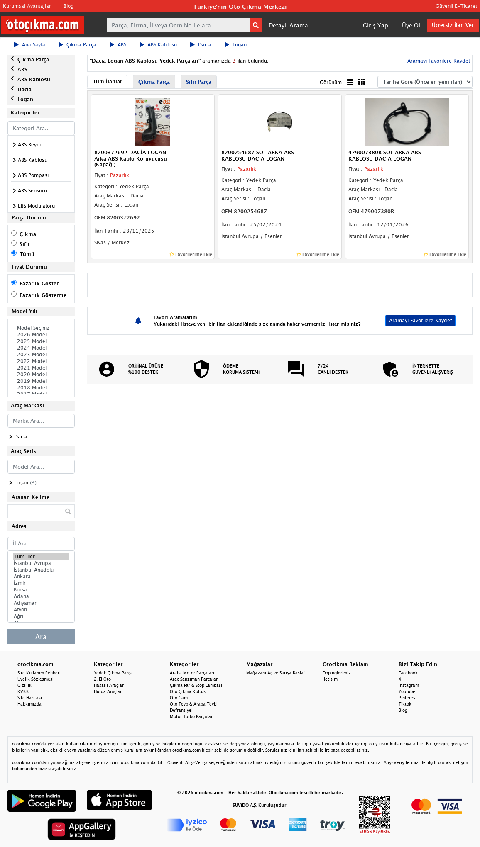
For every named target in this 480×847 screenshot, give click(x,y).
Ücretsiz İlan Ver (453, 25)
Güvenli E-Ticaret (456, 6)
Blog (68, 6)
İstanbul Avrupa (41, 563)
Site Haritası (29, 697)
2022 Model (41, 361)
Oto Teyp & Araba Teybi (194, 703)
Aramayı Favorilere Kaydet (438, 61)
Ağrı (41, 616)
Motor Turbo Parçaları (192, 716)
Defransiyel (181, 710)
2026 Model (41, 334)
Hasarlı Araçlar (109, 685)
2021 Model (41, 368)
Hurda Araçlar (108, 691)
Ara (41, 636)
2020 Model (41, 374)
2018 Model (41, 388)
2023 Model (41, 354)
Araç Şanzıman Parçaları (194, 679)
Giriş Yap (375, 25)
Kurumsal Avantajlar (27, 6)
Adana (41, 596)
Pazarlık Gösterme (43, 295)
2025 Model (41, 341)
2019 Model (41, 381)
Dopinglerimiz (337, 672)
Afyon (41, 609)
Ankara (41, 576)
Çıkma (28, 234)
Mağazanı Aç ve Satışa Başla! (275, 672)
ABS (118, 44)
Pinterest (408, 697)
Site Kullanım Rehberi (39, 672)
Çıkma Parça (77, 44)
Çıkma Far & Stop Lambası (196, 685)
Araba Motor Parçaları (192, 672)
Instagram (409, 685)
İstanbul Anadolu (41, 570)
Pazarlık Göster (39, 283)
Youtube (407, 691)
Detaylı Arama (288, 25)
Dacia (200, 44)
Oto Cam (179, 697)
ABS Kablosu (158, 44)
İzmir (41, 583)
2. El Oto (102, 679)
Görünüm (331, 82)
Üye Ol (411, 25)
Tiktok (405, 703)
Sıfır (25, 244)
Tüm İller (41, 556)
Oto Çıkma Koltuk (188, 691)
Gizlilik (24, 685)
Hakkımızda (29, 703)
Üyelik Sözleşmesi (35, 679)
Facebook (408, 672)
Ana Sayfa (29, 44)
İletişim (330, 679)
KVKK (23, 691)
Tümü (27, 254)
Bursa (41, 590)
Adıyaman (41, 603)
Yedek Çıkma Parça (113, 672)
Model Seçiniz (41, 328)
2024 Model (41, 348)
